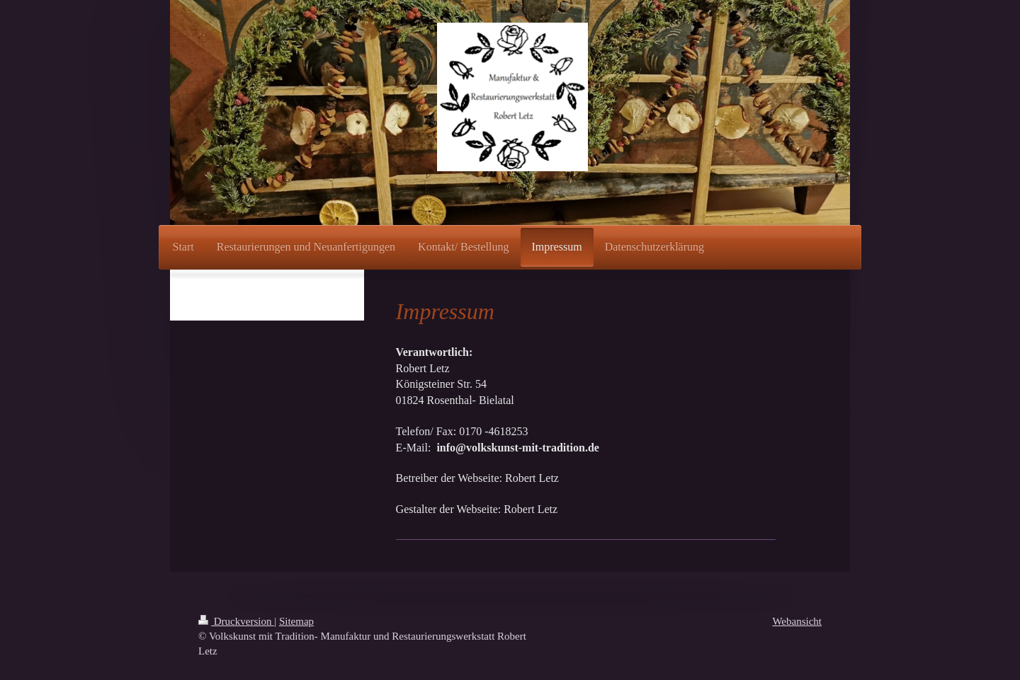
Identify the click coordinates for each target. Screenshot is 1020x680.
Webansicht (797, 621)
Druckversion (236, 621)
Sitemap (296, 621)
